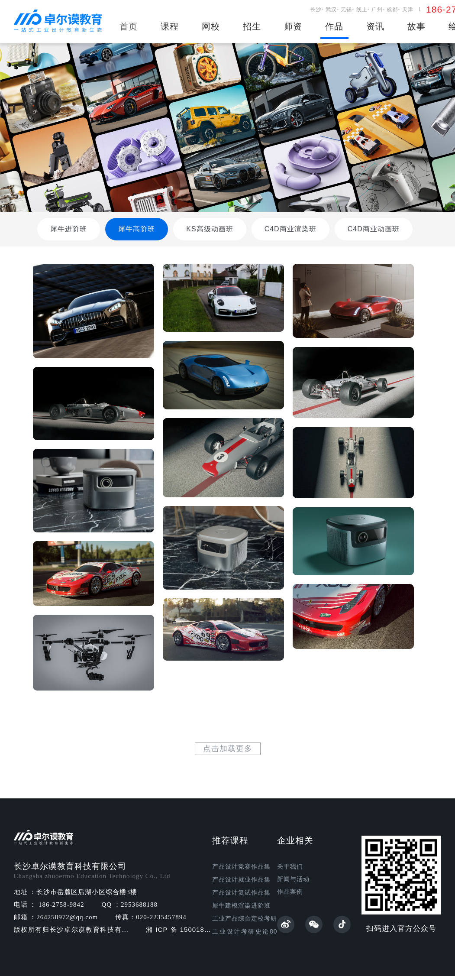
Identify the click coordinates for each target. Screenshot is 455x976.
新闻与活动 (293, 879)
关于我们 (290, 866)
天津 (407, 9)
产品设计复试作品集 (241, 892)
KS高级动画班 (209, 229)
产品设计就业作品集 (241, 879)
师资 (293, 26)
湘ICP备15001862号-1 (179, 929)
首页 (128, 26)
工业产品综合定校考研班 (244, 918)
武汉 (331, 9)
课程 (170, 26)
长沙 (316, 9)
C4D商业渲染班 (290, 229)
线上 (362, 9)
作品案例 (290, 891)
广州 (377, 9)
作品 (334, 26)
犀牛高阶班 (136, 229)
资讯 (375, 26)
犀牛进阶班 (68, 229)
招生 (252, 26)
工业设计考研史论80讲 (244, 931)
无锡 (346, 9)
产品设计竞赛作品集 (241, 866)
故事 (416, 26)
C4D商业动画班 (374, 229)
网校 (211, 26)
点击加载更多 (227, 748)
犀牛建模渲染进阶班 (241, 905)
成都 (392, 9)
